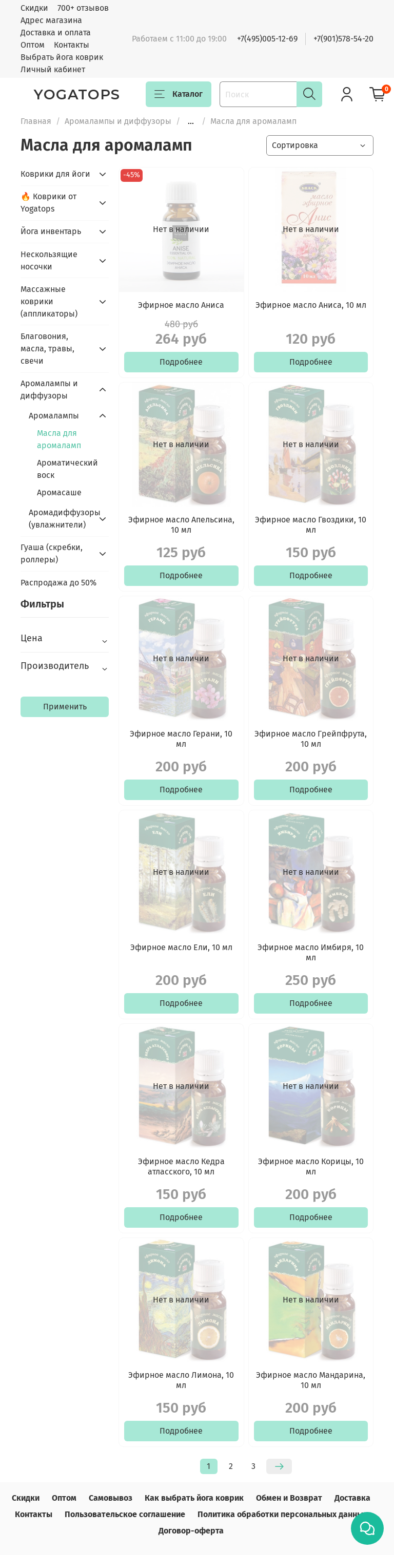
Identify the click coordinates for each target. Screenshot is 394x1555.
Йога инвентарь (51, 231)
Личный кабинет (53, 69)
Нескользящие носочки (49, 260)
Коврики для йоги (55, 174)
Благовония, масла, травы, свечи (47, 348)
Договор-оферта (191, 1531)
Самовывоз (110, 1498)
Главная (36, 121)
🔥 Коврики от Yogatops (48, 203)
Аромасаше (59, 492)
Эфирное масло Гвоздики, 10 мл (310, 525)
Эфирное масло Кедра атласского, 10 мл (181, 1166)
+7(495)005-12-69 (267, 39)
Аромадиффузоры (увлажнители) (60, 519)
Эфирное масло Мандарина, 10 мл (310, 1380)
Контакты (71, 45)
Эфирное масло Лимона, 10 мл (181, 1380)
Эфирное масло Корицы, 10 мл (311, 1166)
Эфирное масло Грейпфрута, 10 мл (310, 739)
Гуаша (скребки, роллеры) (52, 553)
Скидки (34, 8)
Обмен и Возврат (289, 1498)
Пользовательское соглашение (125, 1514)
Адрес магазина (51, 20)
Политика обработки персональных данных (282, 1514)
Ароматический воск (67, 469)
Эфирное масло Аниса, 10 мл (310, 305)
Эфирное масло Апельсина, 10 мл (181, 525)
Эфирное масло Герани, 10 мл (181, 739)
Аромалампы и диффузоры (118, 121)
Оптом (33, 45)
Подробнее (181, 362)
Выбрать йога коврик (62, 57)
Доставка (352, 1498)
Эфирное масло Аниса (181, 305)
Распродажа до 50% (58, 582)
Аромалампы (54, 416)
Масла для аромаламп (59, 439)
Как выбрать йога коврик (194, 1498)
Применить (65, 706)
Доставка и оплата (56, 32)
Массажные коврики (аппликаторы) (49, 301)
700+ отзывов (83, 8)
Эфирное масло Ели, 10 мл (181, 947)
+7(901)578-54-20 (343, 39)
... (191, 121)
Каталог (178, 94)
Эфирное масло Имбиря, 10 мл (311, 952)
